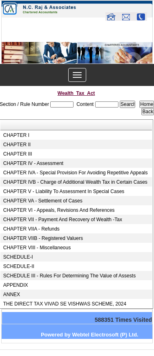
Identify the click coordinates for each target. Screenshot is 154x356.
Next (133, 61)
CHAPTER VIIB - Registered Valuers (43, 238)
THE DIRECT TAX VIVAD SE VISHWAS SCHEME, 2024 (64, 304)
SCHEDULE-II (18, 266)
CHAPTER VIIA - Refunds (31, 229)
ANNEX (11, 294)
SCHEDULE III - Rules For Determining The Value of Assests (69, 276)
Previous (19, 61)
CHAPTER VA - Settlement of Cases (43, 201)
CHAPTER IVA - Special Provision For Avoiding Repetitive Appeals (75, 173)
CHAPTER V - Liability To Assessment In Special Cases (64, 191)
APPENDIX (15, 285)
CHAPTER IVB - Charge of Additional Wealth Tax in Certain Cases (75, 182)
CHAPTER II (17, 144)
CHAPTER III (17, 154)
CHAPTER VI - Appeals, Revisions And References (59, 210)
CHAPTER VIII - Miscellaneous (37, 248)
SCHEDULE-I (18, 257)
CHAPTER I (16, 135)
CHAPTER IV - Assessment (33, 163)
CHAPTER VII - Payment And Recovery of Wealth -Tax (62, 219)
